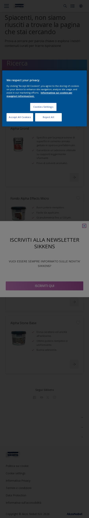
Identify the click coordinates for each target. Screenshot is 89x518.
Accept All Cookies (20, 117)
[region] (44, 99)
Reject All (48, 117)
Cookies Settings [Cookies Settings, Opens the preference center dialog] (43, 106)
